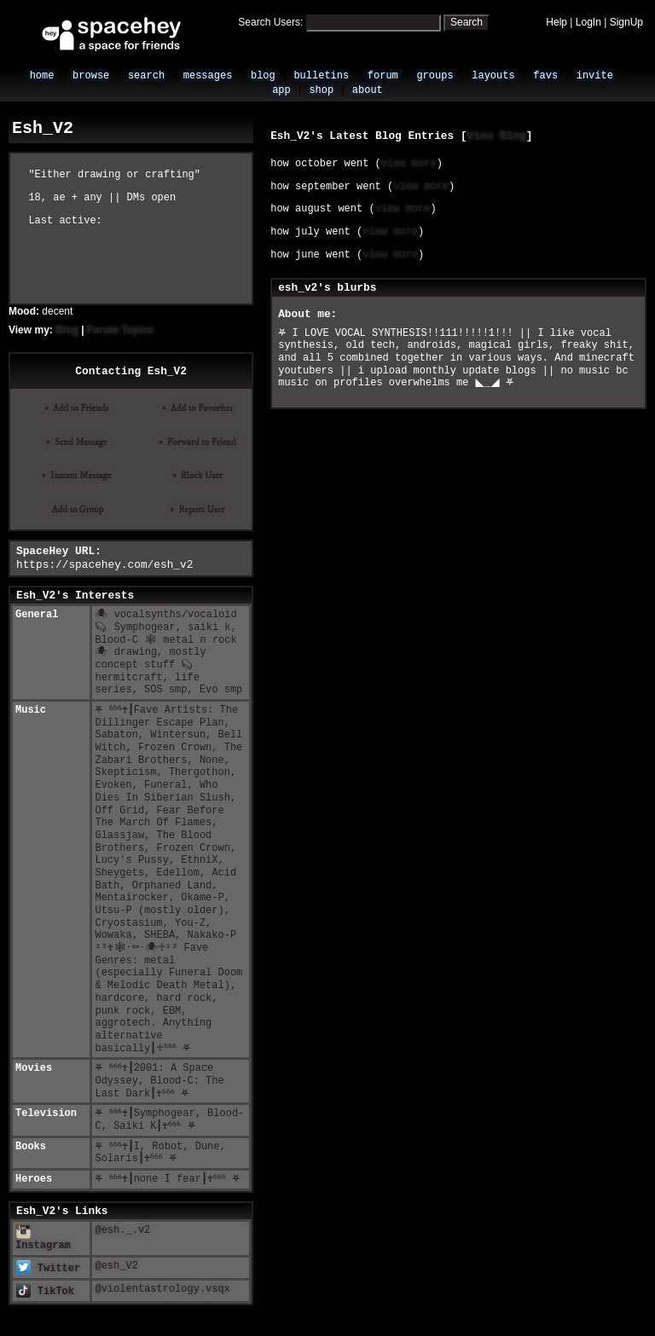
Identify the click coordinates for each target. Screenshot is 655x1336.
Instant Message (78, 476)
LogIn (588, 22)
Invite (595, 76)
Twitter (48, 1269)
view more (409, 164)
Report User (199, 510)
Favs (545, 76)
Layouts (493, 76)
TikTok (45, 1292)
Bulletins (321, 76)
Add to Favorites (199, 408)
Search (466, 22)
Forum (383, 76)
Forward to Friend (199, 442)
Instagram (43, 1240)
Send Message (78, 442)
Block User (200, 476)
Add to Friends (78, 408)
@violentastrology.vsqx (162, 1289)
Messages (208, 76)
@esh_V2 (116, 1266)
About (367, 90)
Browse (90, 76)
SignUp (626, 22)
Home (42, 76)
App (281, 90)
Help (556, 22)
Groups (434, 76)
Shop (321, 90)
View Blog (496, 136)
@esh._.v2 (122, 1230)
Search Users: (270, 22)
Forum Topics (120, 330)
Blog (263, 76)
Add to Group (76, 510)
